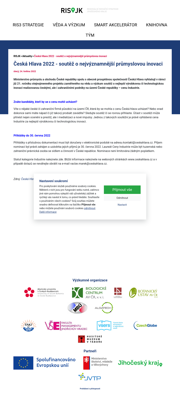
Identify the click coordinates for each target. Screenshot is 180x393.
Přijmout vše (122, 190)
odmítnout (89, 208)
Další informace (48, 212)
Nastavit (122, 204)
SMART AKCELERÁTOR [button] (115, 24)
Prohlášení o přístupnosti (90, 389)
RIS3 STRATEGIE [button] (28, 24)
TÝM (90, 35)
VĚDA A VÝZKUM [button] (69, 24)
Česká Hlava (28, 179)
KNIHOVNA (156, 24)
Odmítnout (122, 197)
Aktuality (27, 56)
